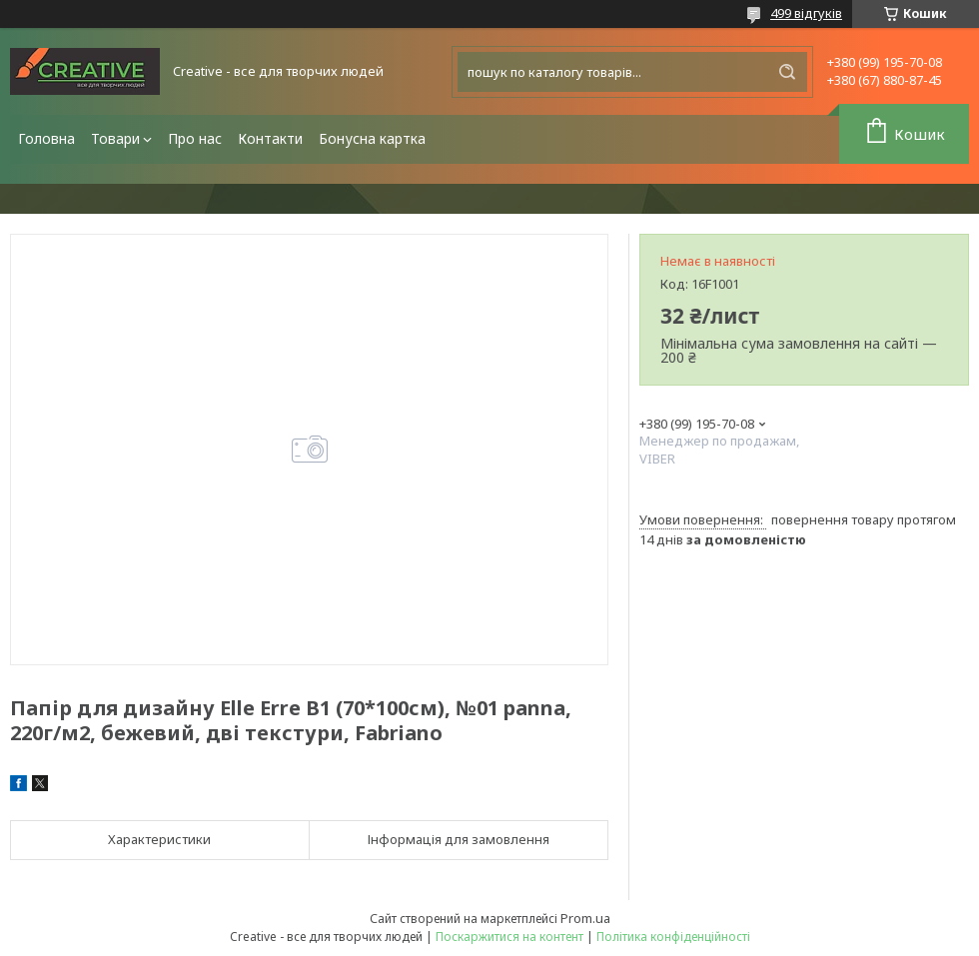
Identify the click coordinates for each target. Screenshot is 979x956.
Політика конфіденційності (673, 936)
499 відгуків (806, 13)
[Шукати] (787, 72)
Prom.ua (585, 918)
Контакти (270, 138)
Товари (115, 138)
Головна (46, 138)
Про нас (195, 138)
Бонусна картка (372, 138)
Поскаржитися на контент (509, 936)
